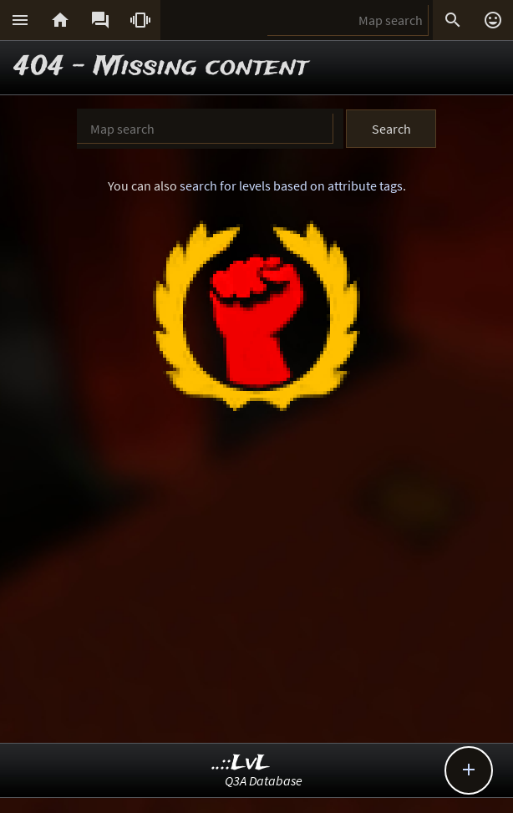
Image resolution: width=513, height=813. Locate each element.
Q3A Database (263, 780)
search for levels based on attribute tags (291, 185)
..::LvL (241, 763)
